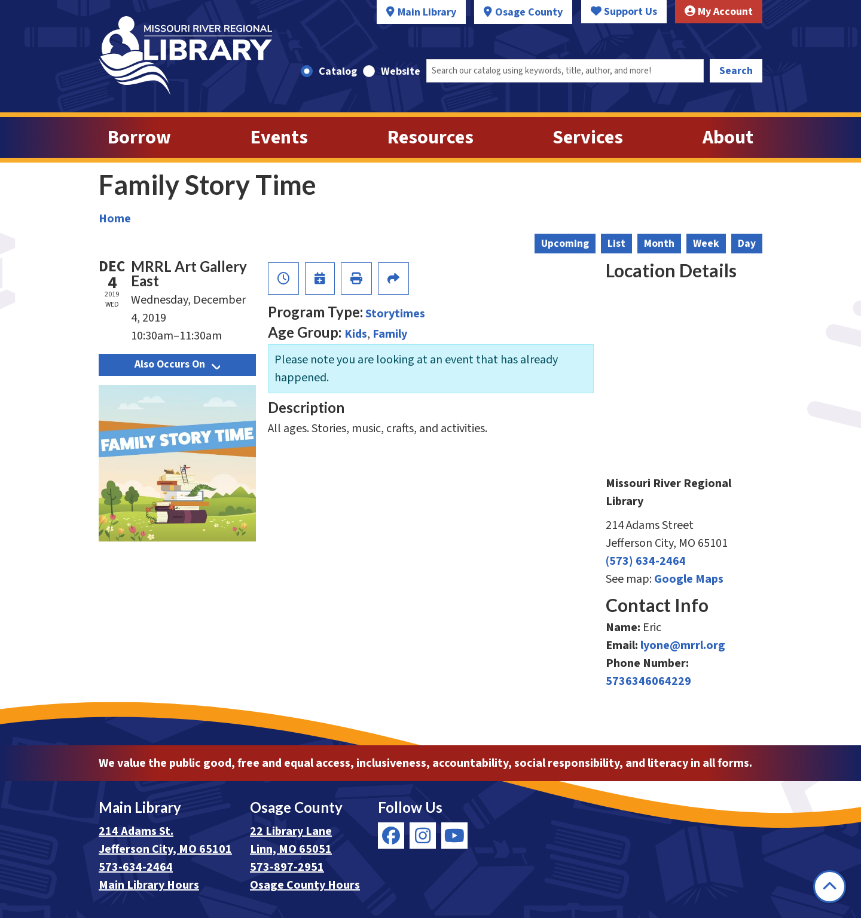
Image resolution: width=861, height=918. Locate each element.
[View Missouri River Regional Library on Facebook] (391, 835)
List (616, 243)
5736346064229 (648, 681)
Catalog (338, 71)
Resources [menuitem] (430, 137)
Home (115, 218)
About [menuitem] (728, 137)
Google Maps (688, 579)
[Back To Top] (829, 886)
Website (400, 71)
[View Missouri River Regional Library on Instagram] (423, 835)
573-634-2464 (136, 867)
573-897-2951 (287, 867)
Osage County (529, 12)
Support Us (624, 11)
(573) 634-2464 (646, 561)
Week (706, 243)
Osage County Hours (305, 885)
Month (659, 243)
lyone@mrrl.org (682, 645)
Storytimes (395, 313)
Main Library (427, 12)
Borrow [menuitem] (139, 137)
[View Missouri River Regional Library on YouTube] (454, 835)
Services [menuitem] (587, 137)
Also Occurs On (177, 364)
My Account (719, 11)
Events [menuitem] (279, 137)
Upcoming (565, 243)
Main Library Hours (149, 885)
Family (390, 334)
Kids (355, 334)
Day (747, 243)
